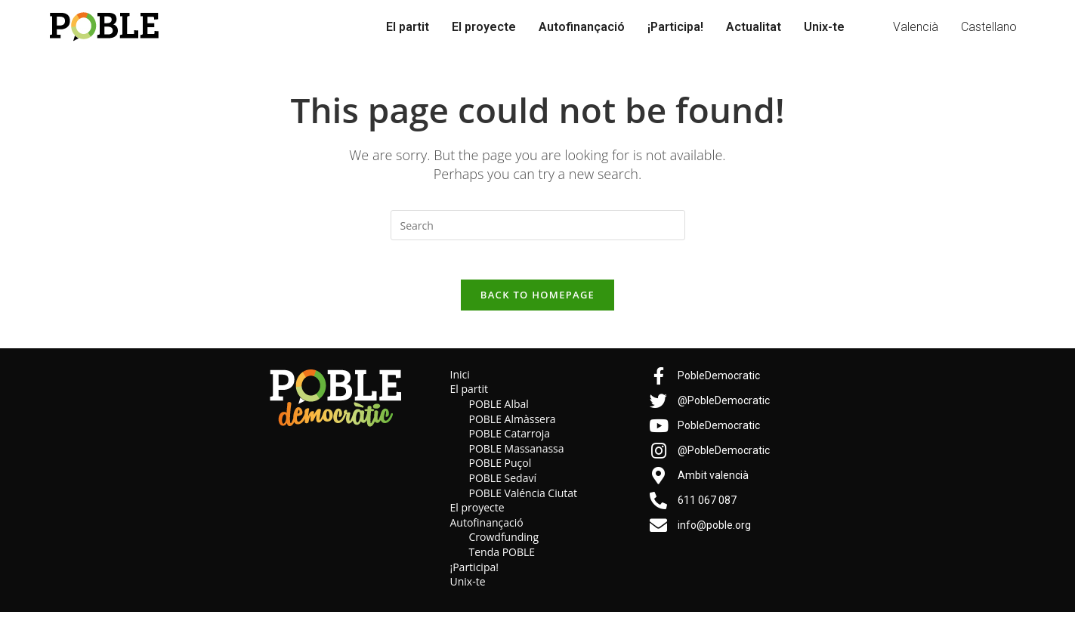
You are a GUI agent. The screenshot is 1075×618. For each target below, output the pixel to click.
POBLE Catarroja (510, 440)
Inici (460, 380)
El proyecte (484, 27)
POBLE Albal (499, 410)
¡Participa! (675, 27)
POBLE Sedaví (503, 484)
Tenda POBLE (502, 559)
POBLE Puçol (500, 469)
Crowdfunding (504, 543)
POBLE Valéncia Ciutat (523, 499)
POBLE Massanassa (516, 454)
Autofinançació (582, 27)
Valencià (915, 27)
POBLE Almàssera (512, 425)
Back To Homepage (537, 300)
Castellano (989, 27)
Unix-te (824, 27)
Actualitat (753, 27)
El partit (407, 27)
